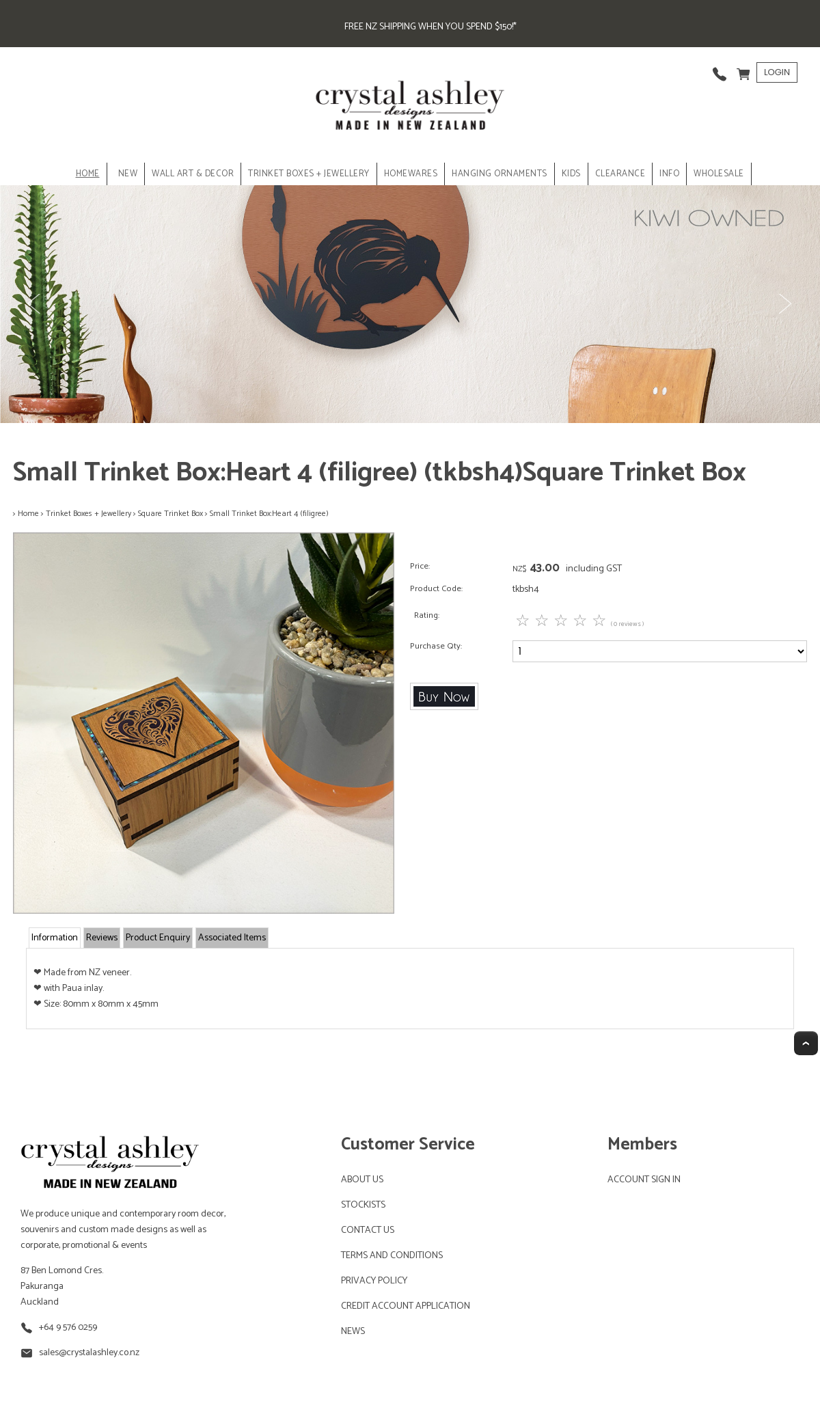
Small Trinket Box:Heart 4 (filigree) (269, 513)
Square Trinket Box (170, 513)
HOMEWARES (411, 174)
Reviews (102, 938)
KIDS (571, 174)
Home (88, 174)
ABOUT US (362, 1180)
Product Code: (436, 589)
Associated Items (232, 938)
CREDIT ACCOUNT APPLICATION (405, 1306)
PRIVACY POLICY (374, 1281)
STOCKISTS (363, 1205)
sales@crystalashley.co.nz (89, 1353)
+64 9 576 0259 (68, 1327)
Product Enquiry (158, 938)
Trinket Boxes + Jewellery (88, 513)
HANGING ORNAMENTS (499, 174)
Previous (35, 304)
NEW (128, 174)
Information (54, 938)
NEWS (353, 1331)
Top (806, 1043)
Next (784, 304)
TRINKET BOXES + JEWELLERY (309, 174)
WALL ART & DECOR (193, 174)
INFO (669, 174)
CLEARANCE (620, 174)
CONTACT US (367, 1230)
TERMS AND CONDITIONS (392, 1256)
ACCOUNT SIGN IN (644, 1180)
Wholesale (719, 174)
